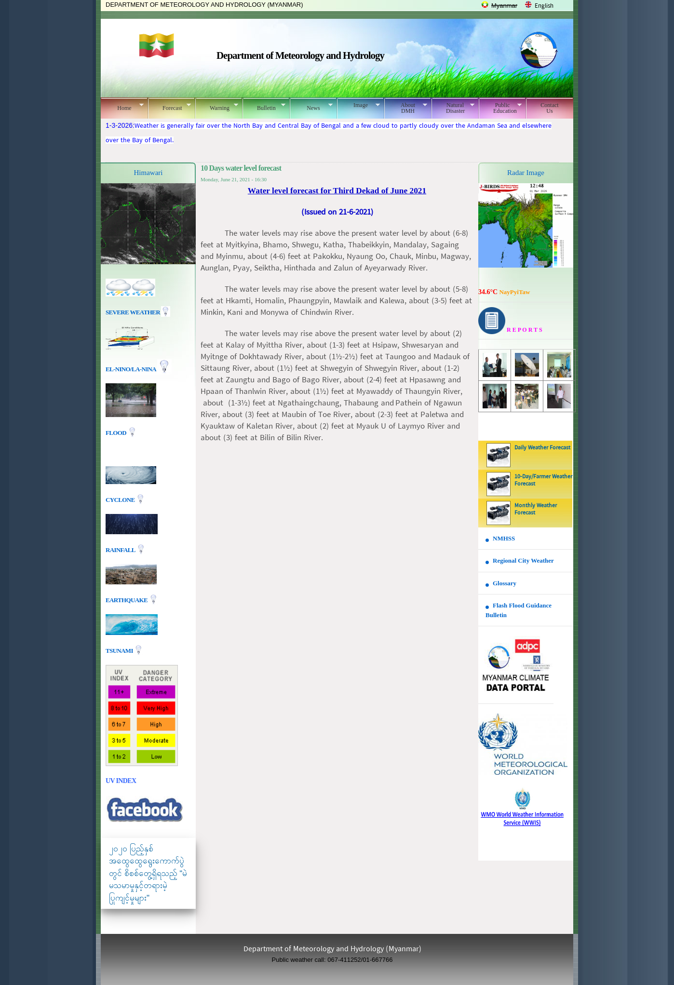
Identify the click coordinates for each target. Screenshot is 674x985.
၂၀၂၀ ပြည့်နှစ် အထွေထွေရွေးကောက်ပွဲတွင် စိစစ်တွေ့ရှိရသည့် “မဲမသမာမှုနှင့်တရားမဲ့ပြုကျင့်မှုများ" (148, 873)
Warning (216, 106)
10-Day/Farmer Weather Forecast (543, 480)
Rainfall (121, 549)
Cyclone (121, 499)
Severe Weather (138, 312)
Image (358, 105)
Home (122, 106)
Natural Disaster (452, 108)
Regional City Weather (523, 560)
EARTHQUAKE (127, 599)
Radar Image (525, 172)
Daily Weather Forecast (542, 448)
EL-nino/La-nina (131, 369)
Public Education (500, 108)
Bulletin (264, 106)
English (544, 6)
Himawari (148, 172)
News (311, 106)
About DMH (405, 108)
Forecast (169, 106)
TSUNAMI (120, 650)
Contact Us (549, 108)
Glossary (504, 583)
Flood (117, 432)
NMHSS (504, 538)
